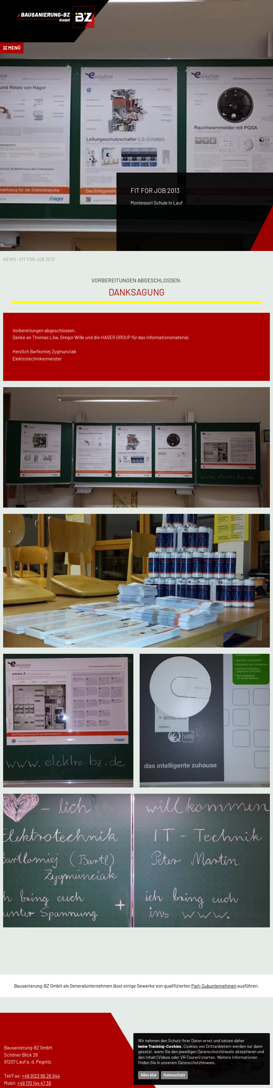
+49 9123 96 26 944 (41, 1076)
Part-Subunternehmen (213, 986)
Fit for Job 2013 (37, 259)
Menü (11, 48)
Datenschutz (174, 1075)
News (9, 259)
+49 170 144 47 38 (34, 1083)
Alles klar (149, 1075)
